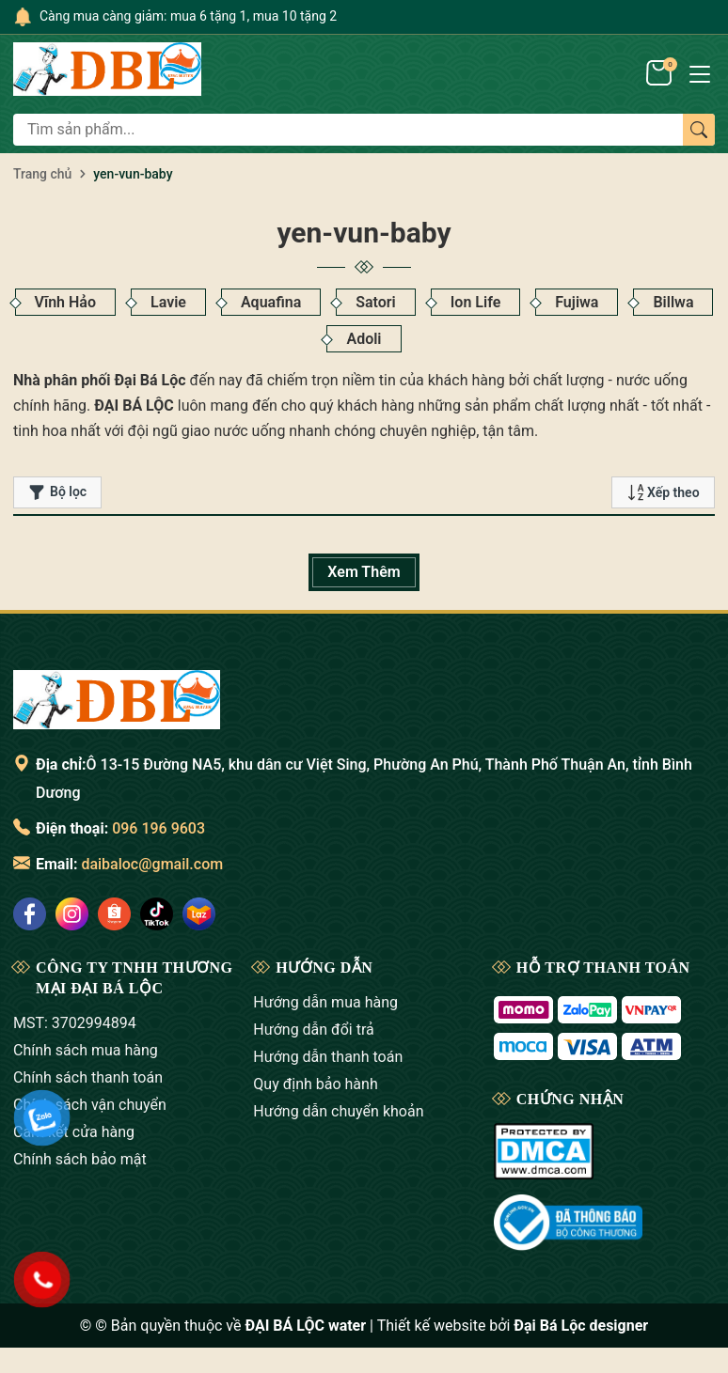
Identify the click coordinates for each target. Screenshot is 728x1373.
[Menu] (700, 72)
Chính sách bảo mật (80, 1159)
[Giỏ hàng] (660, 72)
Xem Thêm (363, 572)
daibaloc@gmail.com (152, 864)
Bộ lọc (57, 492)
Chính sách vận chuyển (89, 1105)
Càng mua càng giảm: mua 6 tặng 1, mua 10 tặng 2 (188, 15)
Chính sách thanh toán (88, 1077)
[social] (29, 913)
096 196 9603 (158, 828)
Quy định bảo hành (315, 1084)
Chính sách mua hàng (85, 1050)
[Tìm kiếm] (699, 130)
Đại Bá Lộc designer (581, 1325)
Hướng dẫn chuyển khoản (338, 1111)
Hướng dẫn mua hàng (325, 1002)
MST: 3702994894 (74, 1023)
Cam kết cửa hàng (74, 1132)
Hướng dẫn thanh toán (328, 1057)
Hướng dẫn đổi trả (313, 1029)
